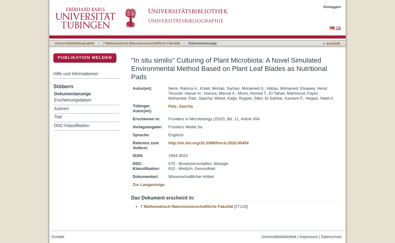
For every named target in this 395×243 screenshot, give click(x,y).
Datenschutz (331, 237)
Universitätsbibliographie (74, 43)
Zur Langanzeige (148, 184)
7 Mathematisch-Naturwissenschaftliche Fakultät (141, 43)
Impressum (309, 237)
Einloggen (332, 7)
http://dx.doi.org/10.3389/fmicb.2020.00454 (208, 143)
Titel (58, 117)
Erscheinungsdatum (72, 100)
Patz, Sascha (180, 106)
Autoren (61, 108)
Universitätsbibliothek (279, 237)
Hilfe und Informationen (75, 73)
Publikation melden (85, 57)
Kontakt (58, 237)
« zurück (331, 43)
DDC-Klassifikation (71, 125)
